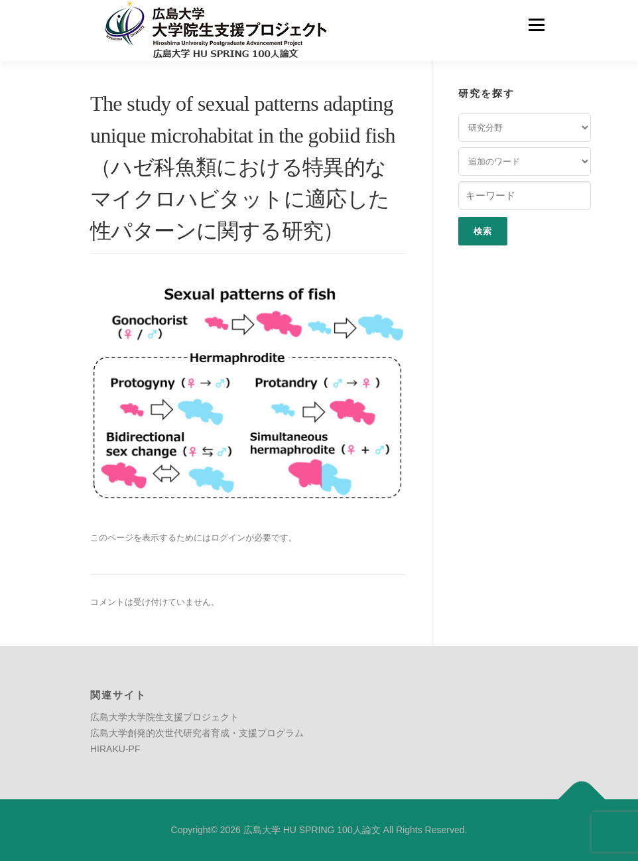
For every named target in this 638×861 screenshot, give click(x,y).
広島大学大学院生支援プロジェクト (164, 717)
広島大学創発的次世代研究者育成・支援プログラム (197, 733)
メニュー (536, 25)
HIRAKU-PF (115, 749)
